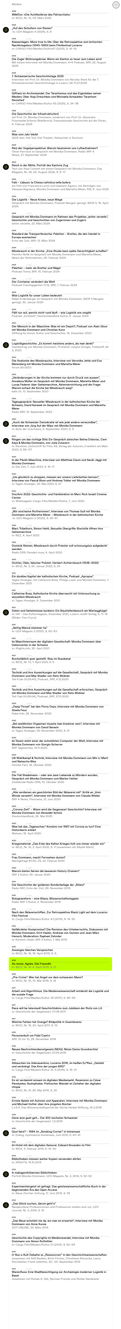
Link (29, 11)
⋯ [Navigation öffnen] (116, 5)
